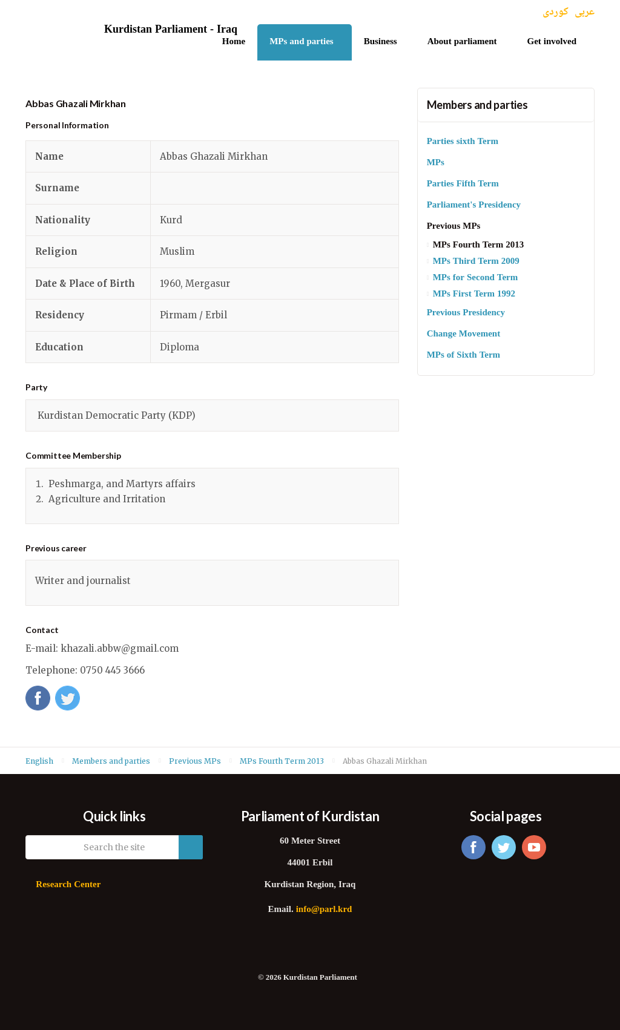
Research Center (68, 885)
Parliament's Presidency (474, 205)
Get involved (552, 42)
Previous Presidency (466, 313)
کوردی (555, 12)
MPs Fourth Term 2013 (478, 245)
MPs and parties (301, 42)
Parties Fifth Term (463, 184)
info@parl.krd (324, 910)
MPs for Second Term (475, 278)
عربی (585, 12)
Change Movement (463, 334)
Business (380, 42)
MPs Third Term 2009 (476, 262)
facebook (473, 847)
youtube (534, 847)
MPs (435, 163)
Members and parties (477, 104)
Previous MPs (454, 226)
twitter (504, 847)
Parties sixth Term (462, 142)
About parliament (462, 42)
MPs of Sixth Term (463, 355)
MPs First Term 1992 (474, 294)
